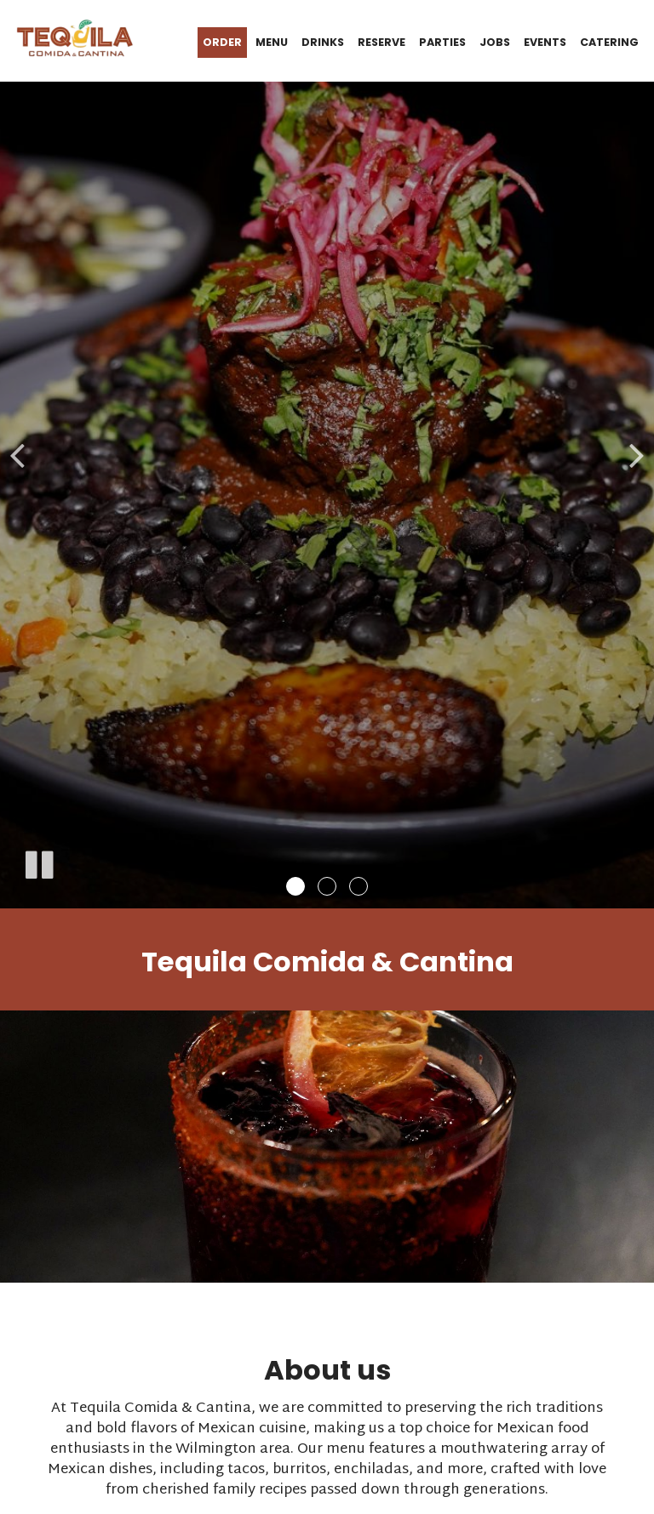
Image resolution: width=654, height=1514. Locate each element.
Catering (609, 42)
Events (545, 42)
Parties (442, 42)
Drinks (322, 42)
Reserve (381, 42)
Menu (271, 42)
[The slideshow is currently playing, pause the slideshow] (38, 861)
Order (222, 42)
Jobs (494, 42)
